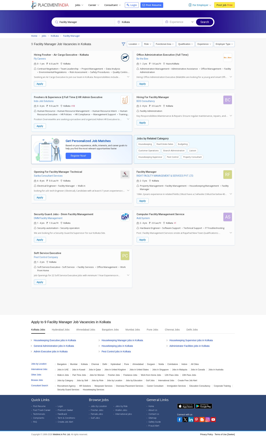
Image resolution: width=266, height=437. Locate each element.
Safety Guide (154, 421)
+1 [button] (175, 222)
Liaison (192, 150)
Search (204, 22)
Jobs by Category (65, 380)
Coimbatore (172, 364)
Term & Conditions (66, 417)
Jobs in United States (139, 369)
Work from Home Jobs (151, 374)
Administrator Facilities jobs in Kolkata (189, 345)
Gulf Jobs (150, 380)
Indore (184, 364)
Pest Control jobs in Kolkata (116, 350)
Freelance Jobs (130, 374)
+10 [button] (73, 105)
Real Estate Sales (165, 144)
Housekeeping (145, 144)
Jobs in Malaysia (179, 369)
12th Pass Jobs (172, 374)
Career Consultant (155, 385)
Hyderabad (116, 364)
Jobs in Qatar (95, 369)
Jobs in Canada (198, 369)
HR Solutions (85, 385)
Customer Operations (148, 150)
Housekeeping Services (93, 389)
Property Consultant (192, 157)
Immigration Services (176, 385)
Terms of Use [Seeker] (225, 434)
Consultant (112, 5)
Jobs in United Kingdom (115, 369)
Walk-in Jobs (63, 374)
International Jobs (166, 380)
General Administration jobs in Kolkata (54, 345)
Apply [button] (40, 83)
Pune (126, 364)
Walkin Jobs (121, 409)
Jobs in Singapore (160, 369)
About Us (152, 409)
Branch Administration (174, 150)
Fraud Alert (153, 425)
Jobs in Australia (215, 369)
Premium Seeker (65, 409)
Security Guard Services (68, 389)
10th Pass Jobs (189, 374)
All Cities (195, 364)
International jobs (123, 413)
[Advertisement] (133, 300)
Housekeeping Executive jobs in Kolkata (55, 339)
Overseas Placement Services (129, 385)
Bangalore (62, 364)
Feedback (62, 413)
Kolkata (84, 364)
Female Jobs (97, 413)
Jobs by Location (114, 380)
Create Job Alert (65, 421)
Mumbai (74, 364)
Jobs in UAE (63, 369)
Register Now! (78, 155)
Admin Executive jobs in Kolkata (51, 350)
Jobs (79, 5)
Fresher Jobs (114, 374)
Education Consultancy (199, 385)
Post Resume (151, 5)
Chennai (95, 364)
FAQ (35, 421)
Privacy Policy (206, 434)
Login (132, 5)
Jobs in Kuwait (78, 369)
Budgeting (183, 144)
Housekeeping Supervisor (150, 157)
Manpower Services (103, 385)
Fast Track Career (42, 409)
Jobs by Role (97, 380)
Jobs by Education (134, 380)
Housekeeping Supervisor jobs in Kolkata (191, 339)
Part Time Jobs (79, 374)
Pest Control (172, 157)
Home (151, 405)
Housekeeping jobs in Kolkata (117, 345)
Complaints (38, 417)
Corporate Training (222, 385)
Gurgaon (151, 364)
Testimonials (39, 413)
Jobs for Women (97, 374)
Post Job (224, 5)
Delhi (104, 364)
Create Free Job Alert (187, 380)
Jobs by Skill (82, 380)
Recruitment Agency (66, 385)
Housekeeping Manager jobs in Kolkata (122, 339)
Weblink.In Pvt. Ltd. (61, 434)
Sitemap (152, 417)
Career (93, 5)
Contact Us (153, 413)
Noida (161, 364)
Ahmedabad (138, 364)
